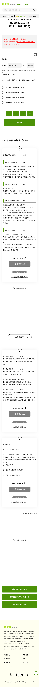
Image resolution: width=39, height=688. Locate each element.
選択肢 (4, 65)
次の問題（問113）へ (19, 605)
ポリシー (25, 662)
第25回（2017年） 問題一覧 (19, 597)
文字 (24, 65)
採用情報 (7, 659)
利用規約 (7, 662)
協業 (24, 659)
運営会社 (7, 655)
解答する (19, 122)
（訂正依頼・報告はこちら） (9, 74)
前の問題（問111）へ (19, 589)
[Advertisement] (19, 562)
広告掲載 (26, 655)
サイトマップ (8, 666)
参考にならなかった (19, 272)
